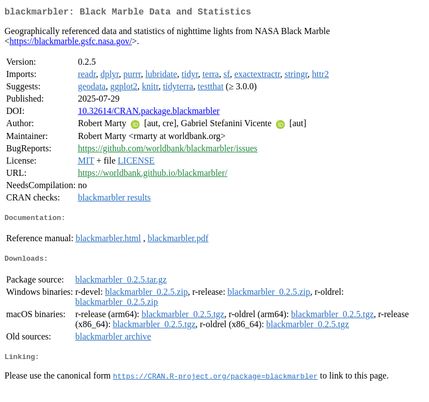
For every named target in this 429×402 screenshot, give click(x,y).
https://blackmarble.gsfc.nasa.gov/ (70, 43)
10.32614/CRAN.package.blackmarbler (149, 113)
